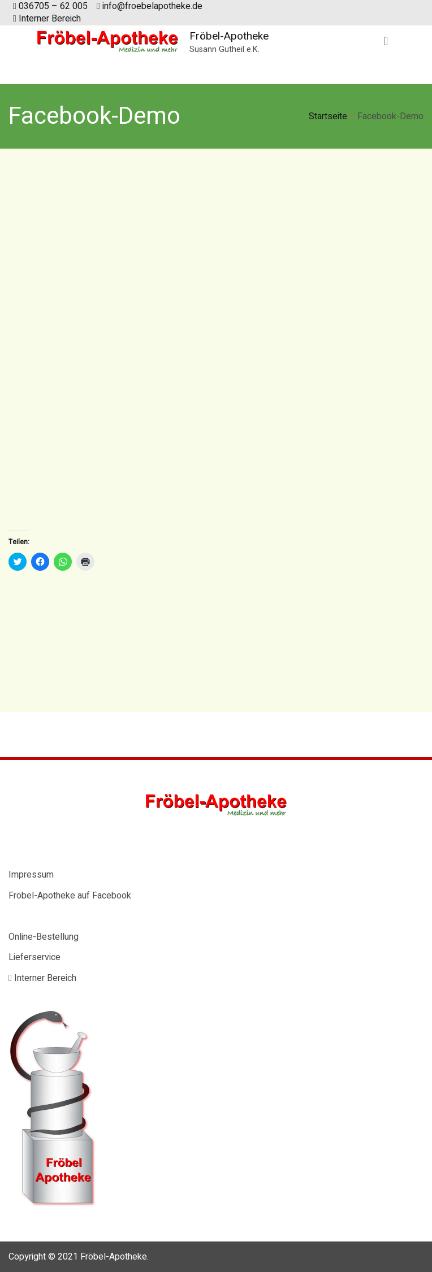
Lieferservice (34, 957)
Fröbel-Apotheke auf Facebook (69, 895)
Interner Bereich (47, 18)
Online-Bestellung (43, 937)
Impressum (31, 875)
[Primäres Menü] (385, 41)
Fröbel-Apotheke (229, 35)
